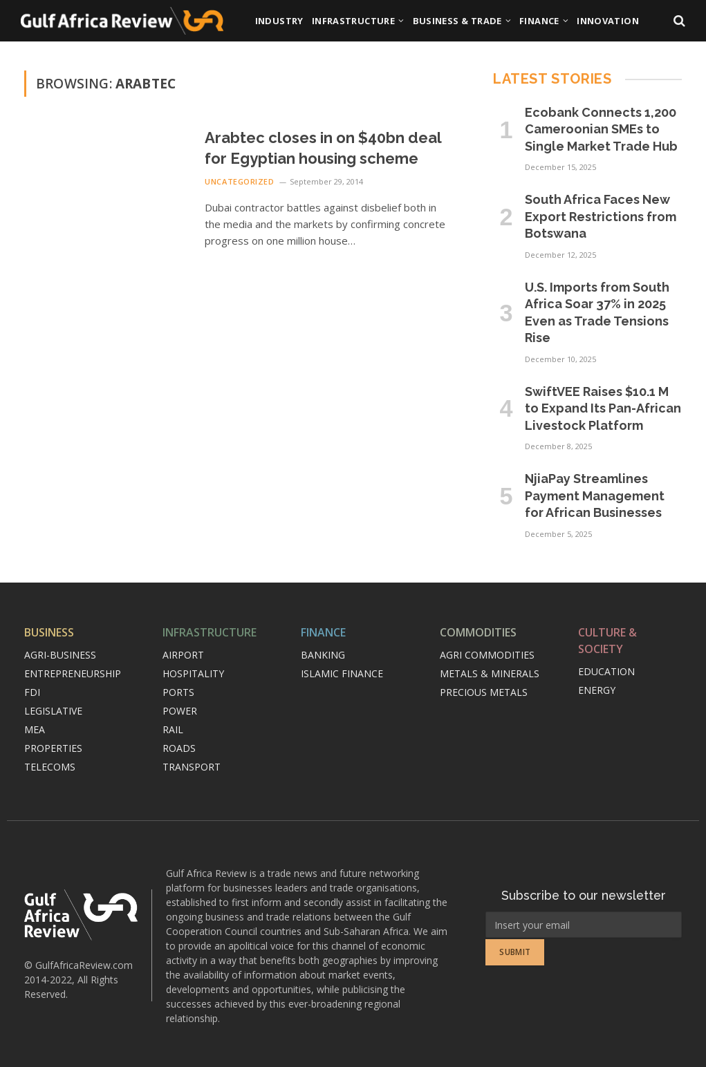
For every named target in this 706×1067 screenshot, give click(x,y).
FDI (32, 692)
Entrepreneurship (72, 673)
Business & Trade (457, 21)
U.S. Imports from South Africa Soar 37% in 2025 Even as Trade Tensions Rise (597, 312)
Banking (323, 654)
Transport (191, 766)
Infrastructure (353, 21)
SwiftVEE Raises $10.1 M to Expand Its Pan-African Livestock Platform (603, 408)
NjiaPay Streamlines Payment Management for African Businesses (595, 495)
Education (606, 671)
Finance (539, 21)
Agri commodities (487, 654)
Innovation (608, 21)
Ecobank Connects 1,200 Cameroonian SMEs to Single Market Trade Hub (601, 129)
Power (179, 710)
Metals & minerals (489, 673)
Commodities (478, 632)
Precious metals (484, 692)
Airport (183, 654)
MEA (34, 729)
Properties (53, 748)
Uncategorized (239, 181)
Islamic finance (342, 673)
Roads (179, 748)
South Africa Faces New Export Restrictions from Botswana (600, 216)
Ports (178, 692)
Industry (279, 21)
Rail (172, 729)
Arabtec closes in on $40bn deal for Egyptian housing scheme (323, 148)
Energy (596, 690)
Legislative (53, 710)
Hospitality (193, 673)
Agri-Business (60, 654)
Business (49, 632)
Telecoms (49, 766)
